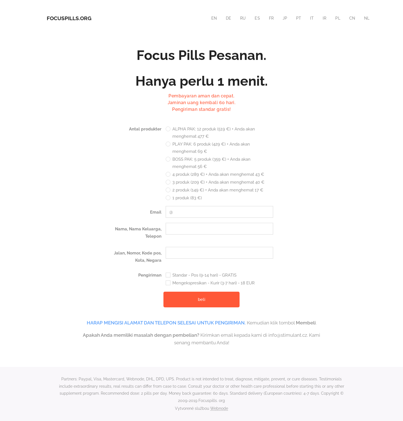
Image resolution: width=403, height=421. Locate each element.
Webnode (219, 408)
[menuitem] (211, 18)
